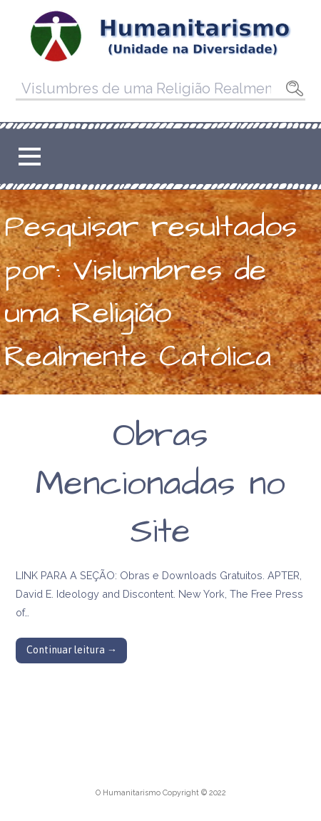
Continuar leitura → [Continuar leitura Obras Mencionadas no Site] (71, 650)
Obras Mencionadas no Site (160, 483)
